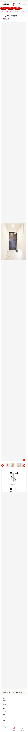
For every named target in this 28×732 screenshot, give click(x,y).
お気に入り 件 (16, 3)
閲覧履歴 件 (16, 5)
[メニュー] (21, 4)
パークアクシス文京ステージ (19, 12)
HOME (1, 12)
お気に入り (24, 8)
